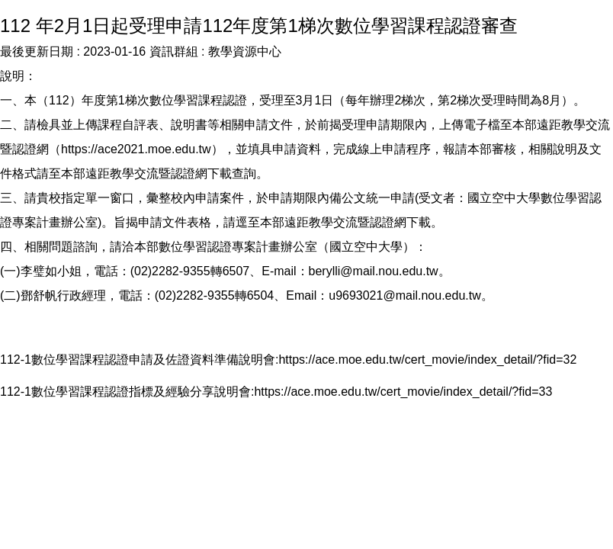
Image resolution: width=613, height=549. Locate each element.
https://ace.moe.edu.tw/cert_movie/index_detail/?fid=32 (427, 359)
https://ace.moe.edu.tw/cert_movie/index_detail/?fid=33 (403, 391)
